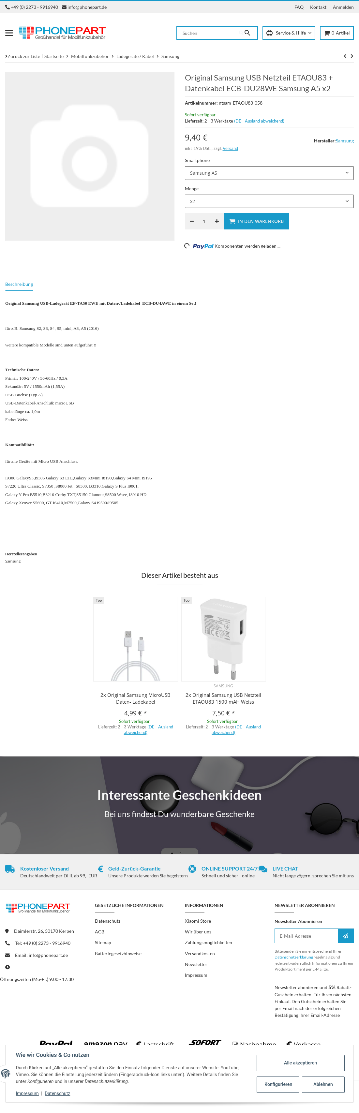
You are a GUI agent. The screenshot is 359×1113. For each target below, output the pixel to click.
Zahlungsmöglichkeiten (208, 942)
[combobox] (269, 173)
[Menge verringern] (192, 221)
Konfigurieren (278, 1084)
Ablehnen (323, 1084)
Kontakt (318, 7)
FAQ (299, 7)
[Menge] (204, 221)
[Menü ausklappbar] (9, 33)
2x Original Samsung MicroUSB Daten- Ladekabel (135, 698)
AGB (99, 931)
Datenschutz (57, 1093)
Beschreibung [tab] (19, 284)
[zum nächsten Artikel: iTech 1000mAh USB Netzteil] (345, 56)
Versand (230, 148)
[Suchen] (208, 32)
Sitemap (103, 942)
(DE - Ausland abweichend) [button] (259, 121)
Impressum (27, 1093)
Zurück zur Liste (23, 56)
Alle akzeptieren (300, 1062)
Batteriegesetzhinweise (118, 953)
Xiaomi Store (198, 921)
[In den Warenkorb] (256, 221)
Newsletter (196, 964)
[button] (289, 33)
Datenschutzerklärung (294, 957)
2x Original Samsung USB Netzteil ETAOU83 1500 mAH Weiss (223, 698)
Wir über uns (198, 931)
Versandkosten (200, 953)
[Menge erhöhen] (217, 221)
